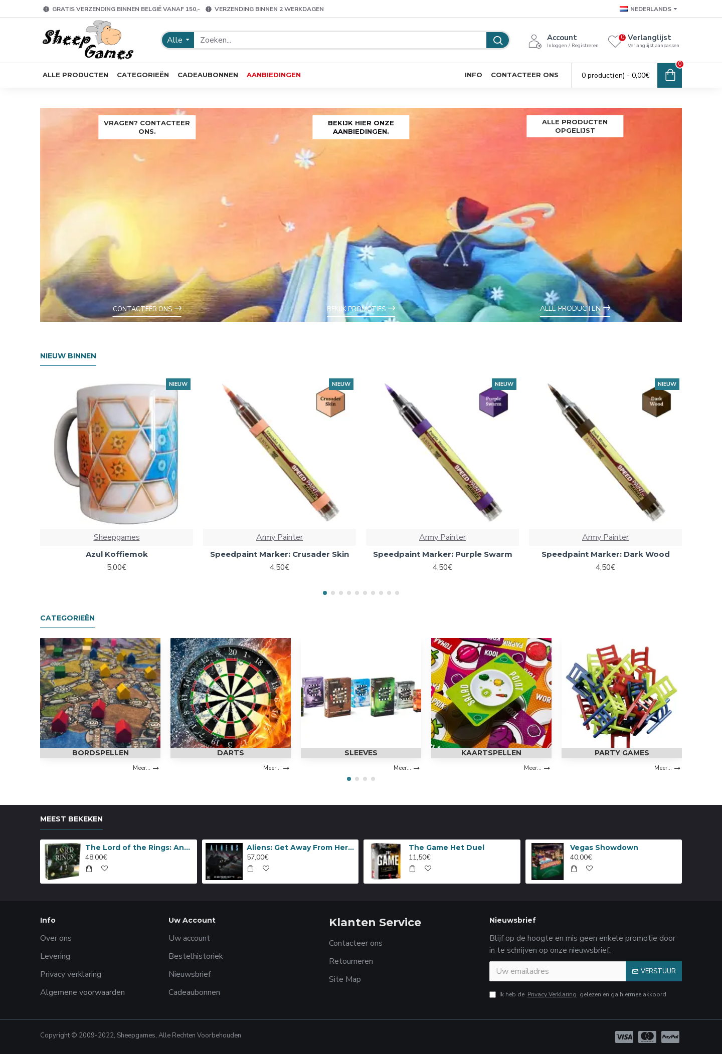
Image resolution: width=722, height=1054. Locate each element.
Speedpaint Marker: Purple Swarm (442, 554)
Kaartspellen (491, 752)
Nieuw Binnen (68, 356)
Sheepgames (117, 537)
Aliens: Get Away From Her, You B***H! (301, 847)
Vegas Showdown (604, 847)
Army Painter (279, 537)
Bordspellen (100, 752)
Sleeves (361, 752)
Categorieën (67, 618)
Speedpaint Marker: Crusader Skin (279, 554)
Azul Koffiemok (117, 554)
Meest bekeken (71, 819)
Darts (230, 752)
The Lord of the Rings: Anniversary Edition (139, 847)
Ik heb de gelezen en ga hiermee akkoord (577, 994)
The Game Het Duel (446, 847)
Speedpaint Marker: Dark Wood (606, 554)
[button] (325, 593)
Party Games (622, 752)
